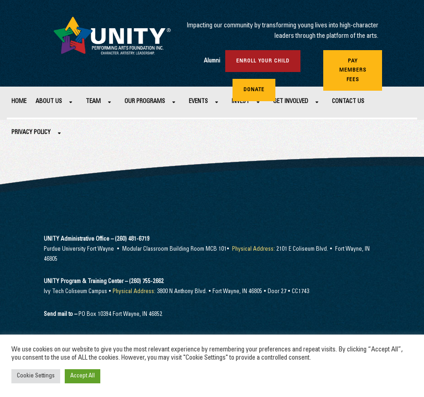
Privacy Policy (31, 133)
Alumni (212, 61)
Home (18, 102)
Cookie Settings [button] (36, 376)
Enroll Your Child (263, 61)
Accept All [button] (82, 376)
